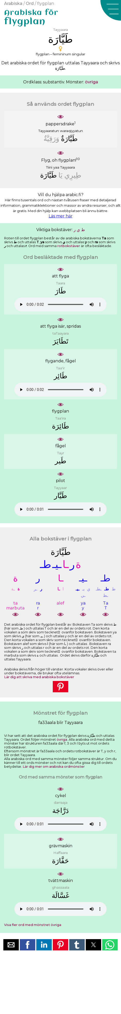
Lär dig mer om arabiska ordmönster (54, 766)
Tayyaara (67, 167)
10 (78, 159)
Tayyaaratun (48, 131)
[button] (110, 10)
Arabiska (13, 3)
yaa (56, 167)
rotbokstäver (68, 246)
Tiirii (49, 167)
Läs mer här (61, 216)
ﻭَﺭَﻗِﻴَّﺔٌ (51, 138)
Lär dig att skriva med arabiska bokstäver (39, 677)
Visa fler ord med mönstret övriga (32, 925)
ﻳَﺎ (60, 175)
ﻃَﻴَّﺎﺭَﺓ (48, 175)
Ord (30, 3)
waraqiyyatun (71, 131)
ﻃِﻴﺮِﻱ (72, 175)
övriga (91, 82)
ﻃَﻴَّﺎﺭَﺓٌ (69, 138)
